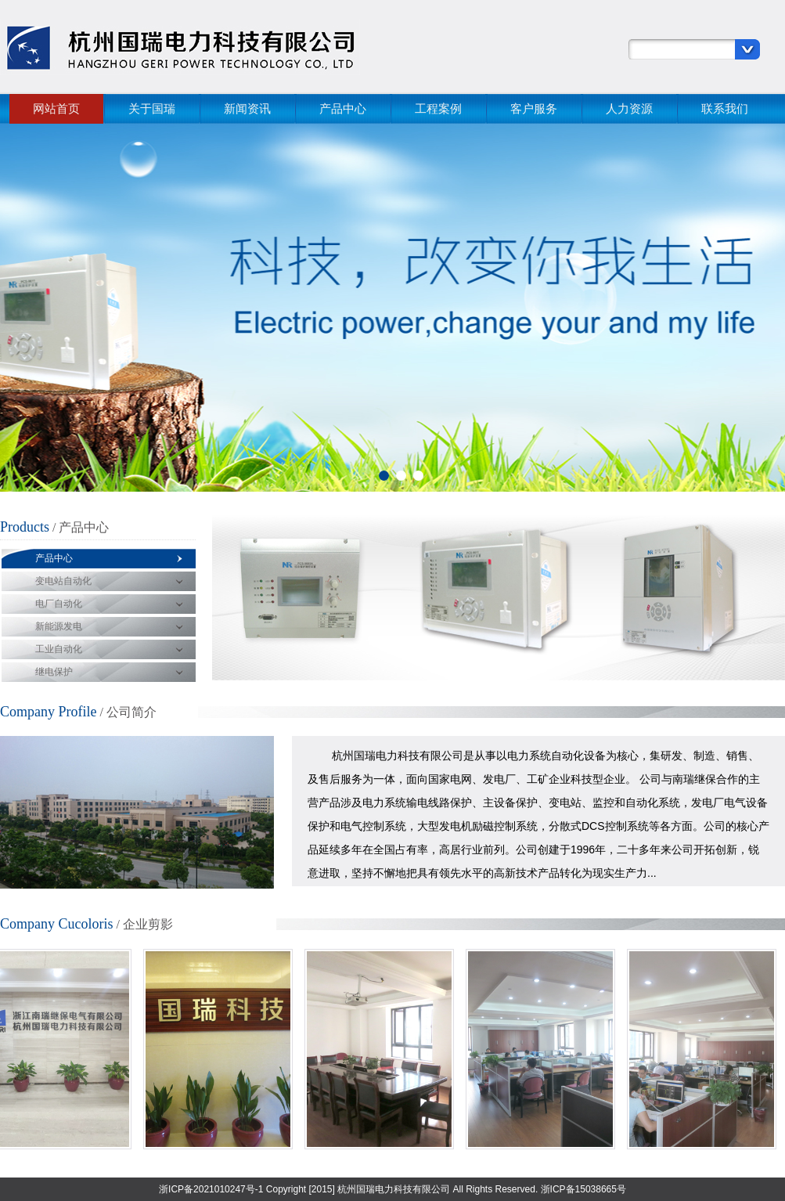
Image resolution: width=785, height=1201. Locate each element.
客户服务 (533, 108)
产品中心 (342, 108)
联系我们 (724, 108)
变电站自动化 (63, 580)
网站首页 (56, 108)
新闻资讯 (247, 108)
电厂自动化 (58, 603)
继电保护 (54, 671)
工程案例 (438, 108)
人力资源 (629, 108)
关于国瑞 (151, 108)
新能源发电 (58, 626)
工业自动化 (58, 649)
